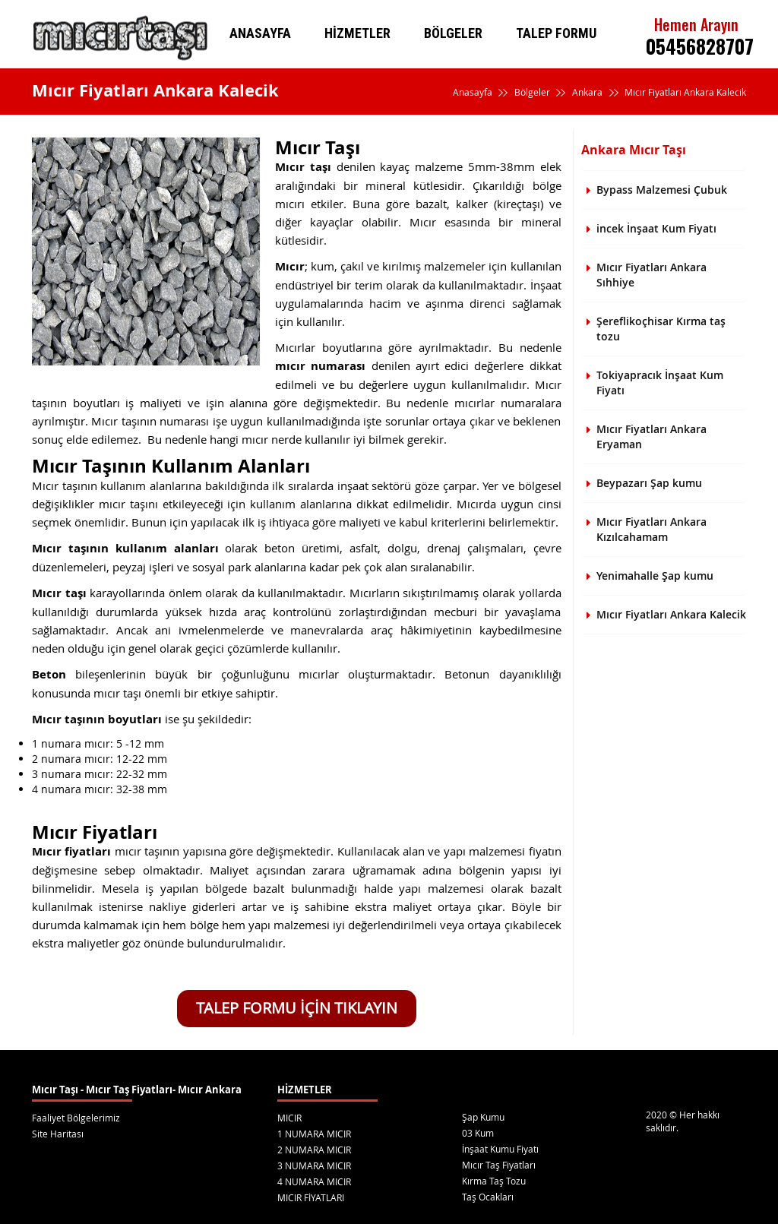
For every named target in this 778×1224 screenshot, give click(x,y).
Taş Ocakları (488, 1197)
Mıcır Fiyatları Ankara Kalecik (676, 92)
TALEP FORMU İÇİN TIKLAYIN (296, 1008)
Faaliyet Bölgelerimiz (76, 1118)
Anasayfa (482, 92)
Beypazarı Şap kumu (649, 483)
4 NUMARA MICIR (314, 1181)
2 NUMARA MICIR (314, 1149)
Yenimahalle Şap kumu (654, 575)
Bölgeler (541, 92)
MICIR (289, 1118)
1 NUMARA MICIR (314, 1134)
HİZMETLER (357, 33)
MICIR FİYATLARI (310, 1197)
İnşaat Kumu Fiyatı (500, 1149)
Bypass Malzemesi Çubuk (661, 189)
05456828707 (700, 46)
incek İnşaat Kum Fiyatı (656, 228)
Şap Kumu (483, 1117)
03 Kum (478, 1133)
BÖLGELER (453, 33)
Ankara (587, 92)
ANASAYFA (260, 33)
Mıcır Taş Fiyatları (499, 1165)
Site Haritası (58, 1134)
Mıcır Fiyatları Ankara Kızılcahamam (651, 529)
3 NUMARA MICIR (314, 1165)
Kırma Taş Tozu (494, 1181)
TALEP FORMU (556, 33)
